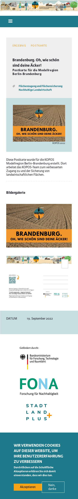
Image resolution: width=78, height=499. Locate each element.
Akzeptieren (28, 490)
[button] (39, 246)
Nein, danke (52, 490)
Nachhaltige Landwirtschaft (35, 90)
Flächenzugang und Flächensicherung (40, 86)
